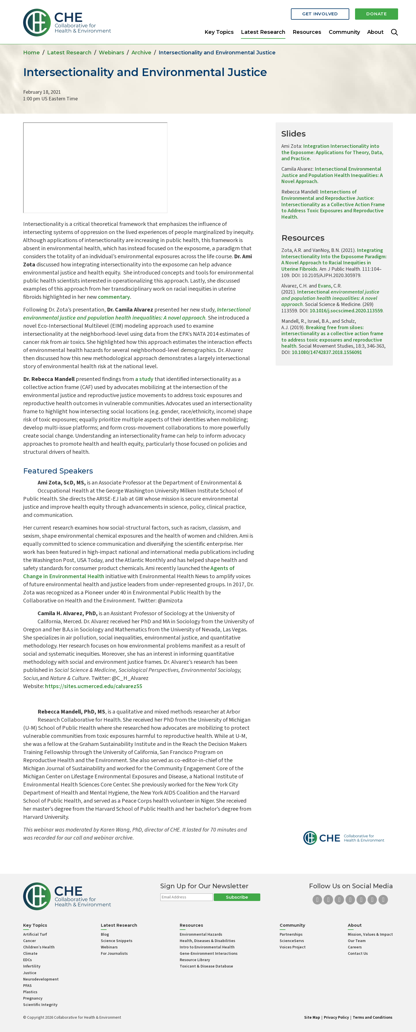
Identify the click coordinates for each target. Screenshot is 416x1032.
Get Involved (318, 12)
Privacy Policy (336, 1017)
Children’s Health (39, 947)
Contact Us (358, 954)
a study (144, 379)
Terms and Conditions (372, 1017)
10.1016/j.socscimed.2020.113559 (346, 310)
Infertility (31, 966)
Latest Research (263, 30)
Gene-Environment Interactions (208, 954)
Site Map (312, 1017)
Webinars (111, 52)
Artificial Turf (35, 934)
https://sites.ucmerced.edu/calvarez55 (93, 686)
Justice (29, 973)
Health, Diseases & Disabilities (207, 941)
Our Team (357, 941)
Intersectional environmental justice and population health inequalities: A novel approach (136, 314)
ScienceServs (292, 941)
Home (31, 52)
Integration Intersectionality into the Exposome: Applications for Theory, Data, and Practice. (332, 152)
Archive (141, 52)
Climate (30, 954)
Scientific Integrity (40, 1005)
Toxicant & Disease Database (206, 966)
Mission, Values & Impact (370, 934)
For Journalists (114, 954)
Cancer (29, 941)
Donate (376, 12)
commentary (114, 297)
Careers (355, 947)
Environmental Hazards (201, 934)
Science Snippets (116, 941)
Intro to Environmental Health (207, 947)
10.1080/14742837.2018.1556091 (327, 352)
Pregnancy (32, 998)
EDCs (27, 960)
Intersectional (313, 292)
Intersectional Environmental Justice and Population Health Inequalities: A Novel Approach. (332, 175)
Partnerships (291, 934)
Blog (105, 934)
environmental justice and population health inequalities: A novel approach (330, 298)
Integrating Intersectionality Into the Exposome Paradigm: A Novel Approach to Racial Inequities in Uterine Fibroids (334, 260)
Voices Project (293, 947)
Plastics (30, 992)
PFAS (27, 986)
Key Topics (219, 30)
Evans (324, 286)
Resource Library (195, 960)
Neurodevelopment (41, 979)
